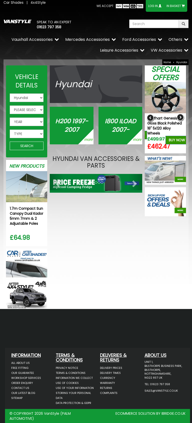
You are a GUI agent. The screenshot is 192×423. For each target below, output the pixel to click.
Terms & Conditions (71, 373)
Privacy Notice (67, 368)
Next (180, 117)
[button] (57, 182)
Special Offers (165, 73)
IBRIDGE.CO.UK (174, 413)
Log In (153, 6)
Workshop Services (26, 378)
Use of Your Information (75, 388)
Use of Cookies (67, 383)
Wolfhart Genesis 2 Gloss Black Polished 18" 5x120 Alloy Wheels (164, 126)
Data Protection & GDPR (73, 403)
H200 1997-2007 (71, 125)
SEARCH (26, 145)
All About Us (20, 363)
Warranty (107, 383)
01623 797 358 (49, 27)
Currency (107, 378)
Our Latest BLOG (23, 393)
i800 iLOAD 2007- (120, 125)
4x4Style (38, 2)
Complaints (109, 393)
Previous (150, 117)
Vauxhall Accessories (32, 39)
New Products (26, 166)
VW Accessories (166, 50)
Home (167, 62)
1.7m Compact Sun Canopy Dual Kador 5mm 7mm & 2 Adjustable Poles (26, 216)
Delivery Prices (111, 368)
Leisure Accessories (119, 50)
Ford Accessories (139, 39)
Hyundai (181, 62)
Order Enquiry (22, 383)
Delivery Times (110, 373)
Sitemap (16, 398)
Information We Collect (74, 378)
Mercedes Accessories (87, 39)
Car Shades (14, 2)
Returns (106, 388)
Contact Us (20, 388)
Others (175, 39)
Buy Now (177, 140)
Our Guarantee (22, 373)
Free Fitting (19, 368)
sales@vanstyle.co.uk (161, 391)
